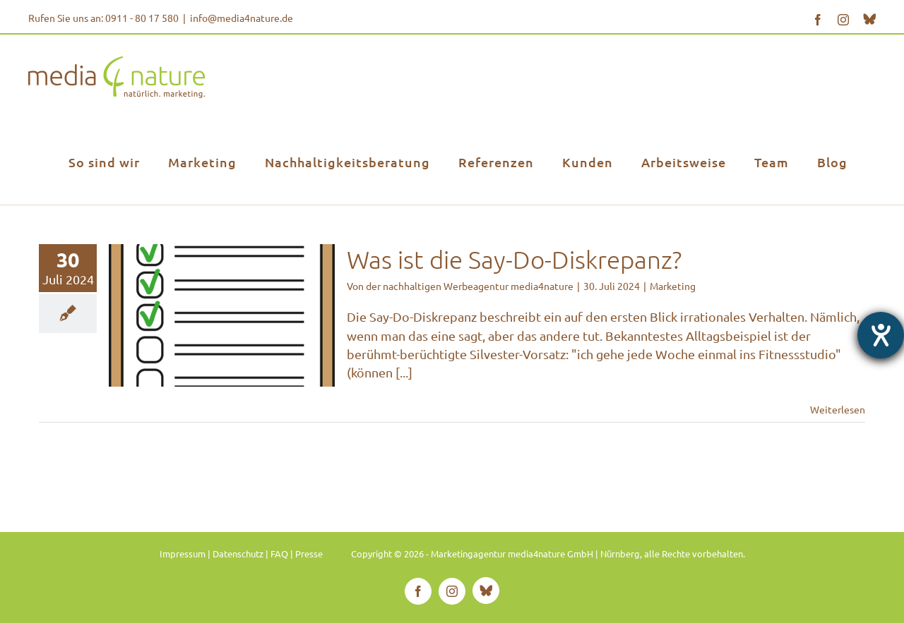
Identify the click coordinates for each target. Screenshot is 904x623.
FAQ (279, 554)
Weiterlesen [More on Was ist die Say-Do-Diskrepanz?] (837, 409)
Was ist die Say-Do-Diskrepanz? (514, 259)
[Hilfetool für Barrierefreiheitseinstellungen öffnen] (880, 335)
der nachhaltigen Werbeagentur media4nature (469, 285)
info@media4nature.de (241, 17)
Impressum (183, 554)
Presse (309, 554)
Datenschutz (238, 554)
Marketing (673, 285)
